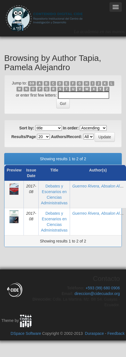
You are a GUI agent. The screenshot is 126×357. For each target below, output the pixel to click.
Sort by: (26, 128)
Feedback (116, 333)
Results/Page (23, 136)
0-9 (32, 83)
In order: (71, 128)
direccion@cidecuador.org (97, 293)
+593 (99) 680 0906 (102, 288)
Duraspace (94, 333)
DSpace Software (26, 333)
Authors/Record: (66, 136)
